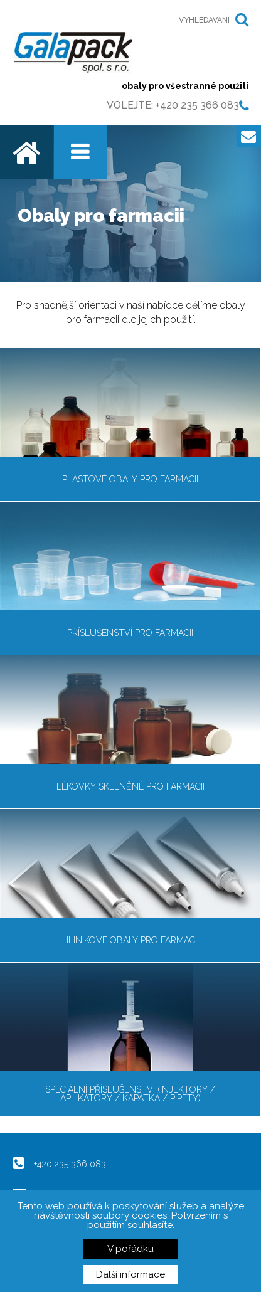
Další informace (130, 1274)
